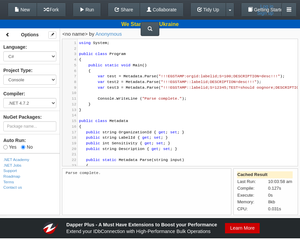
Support (10, 170)
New (22, 9)
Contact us (12, 187)
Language (14, 47)
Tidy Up (208, 9)
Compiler (13, 93)
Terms (8, 182)
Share (124, 9)
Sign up (265, 13)
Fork (51, 9)
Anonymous (108, 34)
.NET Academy (16, 159)
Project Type (17, 70)
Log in (266, 6)
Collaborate (162, 9)
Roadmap (11, 176)
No (27, 147)
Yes (9, 147)
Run (87, 9)
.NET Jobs (12, 165)
